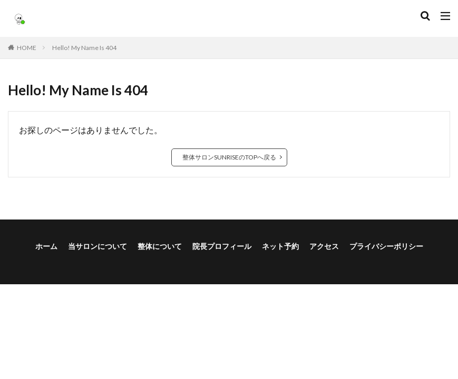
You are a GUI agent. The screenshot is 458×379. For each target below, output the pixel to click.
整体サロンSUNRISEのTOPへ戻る (229, 157)
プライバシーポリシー (386, 246)
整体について (160, 246)
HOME (26, 48)
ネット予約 (280, 246)
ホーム (46, 246)
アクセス (324, 246)
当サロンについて (97, 246)
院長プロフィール (221, 246)
